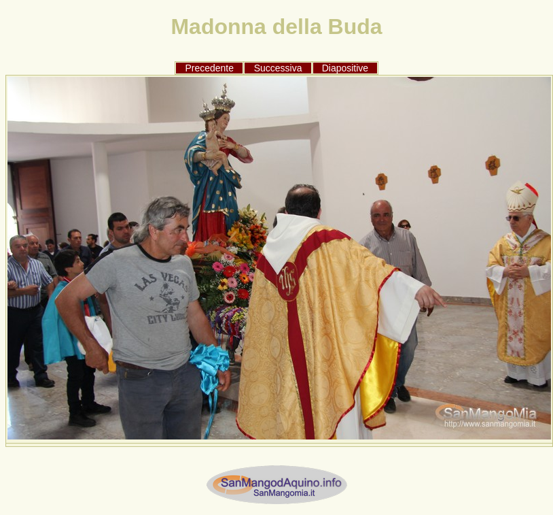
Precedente (209, 68)
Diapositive (345, 68)
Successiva (278, 68)
